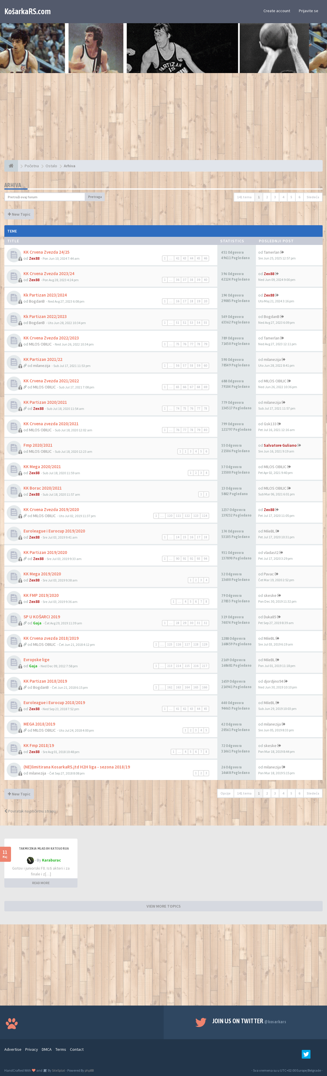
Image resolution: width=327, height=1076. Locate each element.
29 (184, 623)
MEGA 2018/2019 (39, 724)
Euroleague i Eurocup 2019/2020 (54, 531)
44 (191, 258)
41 (177, 709)
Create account (276, 10)
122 (187, 516)
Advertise (12, 1049)
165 (195, 687)
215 (187, 666)
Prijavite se (308, 10)
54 (198, 323)
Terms (60, 1049)
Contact (77, 1049)
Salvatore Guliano (280, 445)
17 (184, 301)
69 (205, 387)
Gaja (37, 623)
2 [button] (267, 197)
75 (177, 344)
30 (191, 623)
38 (191, 280)
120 (169, 516)
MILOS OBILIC (40, 344)
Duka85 (270, 616)
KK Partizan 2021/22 (43, 359)
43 (184, 258)
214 (178, 666)
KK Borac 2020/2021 (43, 488)
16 (177, 301)
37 (184, 280)
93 (198, 559)
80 (205, 430)
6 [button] (299, 197)
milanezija (41, 365)
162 (169, 687)
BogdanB (37, 301)
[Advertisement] (163, 119)
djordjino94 (273, 681)
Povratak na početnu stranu (30, 811)
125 (169, 644)
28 (177, 623)
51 (177, 323)
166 (204, 687)
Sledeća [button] (313, 197)
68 (198, 387)
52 (184, 323)
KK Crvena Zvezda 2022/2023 (51, 338)
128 (195, 644)
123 (195, 516)
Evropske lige (36, 659)
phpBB (89, 1070)
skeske (270, 595)
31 (198, 623)
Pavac (269, 574)
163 (178, 687)
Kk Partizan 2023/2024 (45, 295)
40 (205, 280)
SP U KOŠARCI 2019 (42, 616)
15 (184, 537)
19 (198, 301)
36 (177, 280)
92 (191, 559)
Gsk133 (270, 423)
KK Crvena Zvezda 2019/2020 (51, 509)
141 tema (244, 197)
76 (184, 344)
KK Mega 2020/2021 (42, 466)
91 (184, 559)
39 (198, 280)
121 (178, 516)
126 (178, 644)
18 (191, 301)
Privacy (31, 1049)
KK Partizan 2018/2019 (45, 681)
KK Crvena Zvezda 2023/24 (49, 273)
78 (198, 344)
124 (204, 516)
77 (191, 344)
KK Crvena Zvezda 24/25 (47, 252)
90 (177, 559)
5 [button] (291, 197)
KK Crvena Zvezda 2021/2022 (51, 380)
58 (191, 365)
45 (198, 258)
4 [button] (283, 197)
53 (191, 323)
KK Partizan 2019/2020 (45, 552)
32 (205, 623)
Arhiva (12, 185)
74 (177, 408)
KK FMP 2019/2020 (41, 595)
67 (191, 387)
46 (205, 258)
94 (205, 559)
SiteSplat (58, 1070)
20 (205, 301)
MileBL (269, 531)
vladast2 (271, 552)
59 (198, 365)
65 (177, 387)
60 (205, 365)
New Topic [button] (19, 214)
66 (184, 387)
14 (177, 537)
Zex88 (34, 258)
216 (195, 666)
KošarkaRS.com (27, 11)
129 (204, 644)
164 (187, 687)
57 (184, 365)
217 (204, 666)
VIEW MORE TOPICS (164, 906)
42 (177, 258)
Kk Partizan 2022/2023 (45, 316)
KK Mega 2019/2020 (42, 574)
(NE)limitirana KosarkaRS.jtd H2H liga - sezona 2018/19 (77, 767)
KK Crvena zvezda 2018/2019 (51, 638)
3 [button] (275, 197)
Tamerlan (271, 252)
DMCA (47, 1049)
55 (205, 323)
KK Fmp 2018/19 (39, 745)
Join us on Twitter (249, 1021)
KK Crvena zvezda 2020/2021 (51, 423)
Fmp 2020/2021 (38, 445)
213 (169, 666)
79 (205, 344)
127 (187, 644)
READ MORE (41, 883)
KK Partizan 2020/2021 (45, 402)
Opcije (226, 793)
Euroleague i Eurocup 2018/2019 (54, 702)
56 (177, 365)
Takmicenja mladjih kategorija (44, 848)
